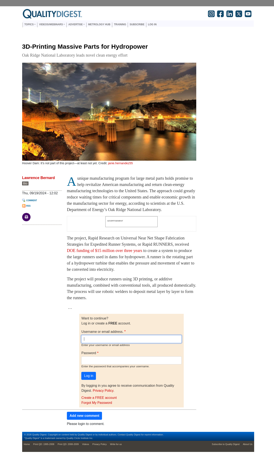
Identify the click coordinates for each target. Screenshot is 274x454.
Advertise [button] (75, 24)
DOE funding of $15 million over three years (104, 250)
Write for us (116, 444)
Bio (25, 183)
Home (27, 444)
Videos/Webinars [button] (51, 24)
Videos (85, 444)
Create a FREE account (99, 397)
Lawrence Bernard (38, 178)
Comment (31, 200)
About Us (247, 444)
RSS (28, 206)
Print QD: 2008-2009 (68, 444)
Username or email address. (102, 331)
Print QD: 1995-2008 (43, 444)
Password (88, 353)
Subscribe (137, 24)
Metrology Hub (99, 24)
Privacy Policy (103, 390)
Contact (122, 434)
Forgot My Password (96, 402)
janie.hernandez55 (120, 163)
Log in (152, 24)
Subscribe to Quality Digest (226, 444)
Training (120, 24)
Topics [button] (29, 24)
